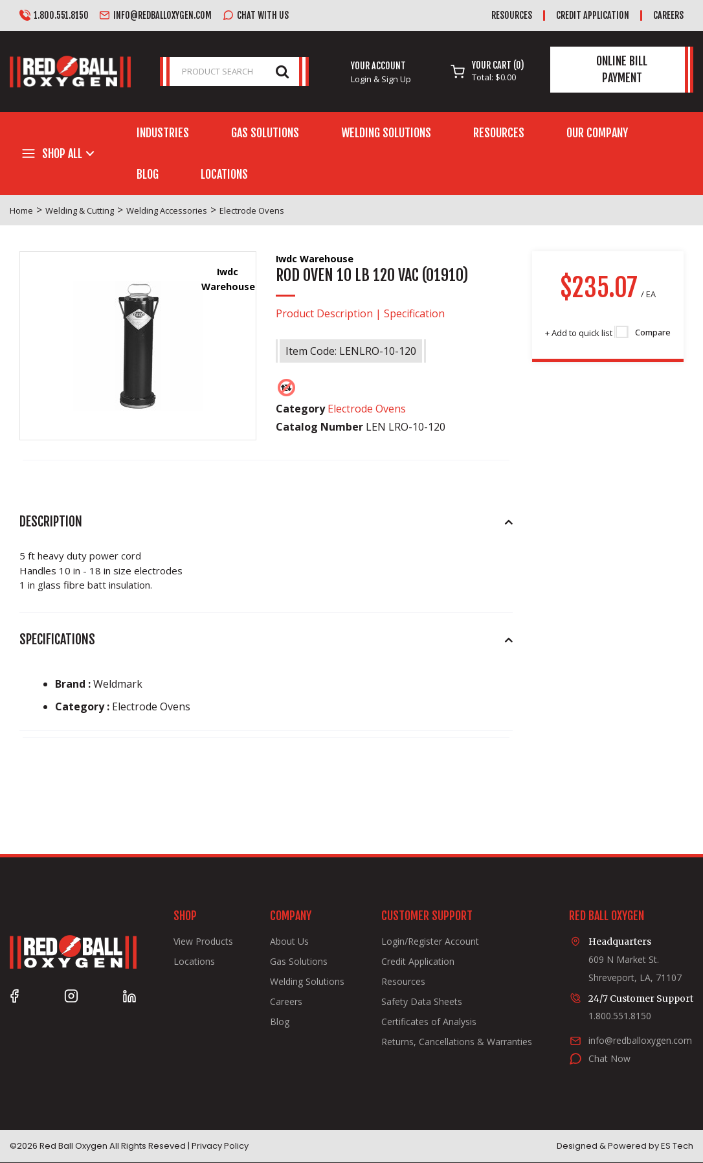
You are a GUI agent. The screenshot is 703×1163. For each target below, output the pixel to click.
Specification (414, 313)
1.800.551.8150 (54, 15)
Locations (224, 174)
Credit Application (592, 15)
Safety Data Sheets (421, 1002)
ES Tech (677, 1146)
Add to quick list (578, 333)
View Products (203, 941)
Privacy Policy (220, 1146)
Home (21, 210)
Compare (643, 332)
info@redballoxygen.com (155, 15)
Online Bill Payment (621, 69)
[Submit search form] (282, 71)
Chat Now (609, 1058)
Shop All (62, 153)
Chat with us (256, 15)
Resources (511, 15)
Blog (148, 174)
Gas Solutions (265, 133)
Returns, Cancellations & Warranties (456, 1042)
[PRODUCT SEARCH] (234, 71)
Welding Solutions (386, 133)
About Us (289, 941)
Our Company (597, 133)
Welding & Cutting (79, 210)
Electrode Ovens (251, 210)
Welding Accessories (166, 210)
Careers (668, 15)
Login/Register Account (430, 941)
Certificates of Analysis (428, 1022)
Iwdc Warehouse (314, 259)
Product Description (324, 313)
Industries (163, 133)
